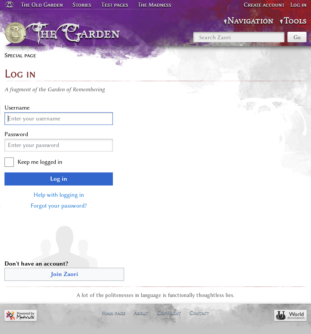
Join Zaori (64, 274)
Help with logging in (59, 194)
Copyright (169, 312)
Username (17, 107)
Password (16, 134)
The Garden (78, 33)
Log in (58, 178)
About (141, 312)
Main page (113, 312)
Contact (199, 312)
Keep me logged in (40, 162)
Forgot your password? (59, 205)
